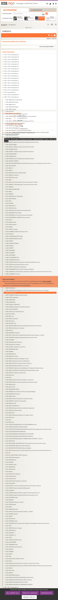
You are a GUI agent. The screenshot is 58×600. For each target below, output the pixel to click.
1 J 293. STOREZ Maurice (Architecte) (13, 547)
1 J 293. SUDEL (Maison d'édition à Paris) (14, 558)
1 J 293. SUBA (8, 556)
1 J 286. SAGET (8, 118)
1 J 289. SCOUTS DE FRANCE (11, 309)
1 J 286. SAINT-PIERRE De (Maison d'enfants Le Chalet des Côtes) (20, 132)
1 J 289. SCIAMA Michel (10, 302)
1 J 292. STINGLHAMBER (10, 542)
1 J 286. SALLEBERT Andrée (11, 149)
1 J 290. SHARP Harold (10, 384)
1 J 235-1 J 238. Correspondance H (11, 71)
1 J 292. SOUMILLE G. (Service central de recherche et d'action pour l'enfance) (23, 485)
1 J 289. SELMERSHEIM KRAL (11, 349)
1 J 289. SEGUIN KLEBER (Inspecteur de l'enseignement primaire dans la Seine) (23, 325)
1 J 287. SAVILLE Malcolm (11, 224)
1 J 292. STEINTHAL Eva (10, 530)
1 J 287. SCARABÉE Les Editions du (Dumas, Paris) (16, 231)
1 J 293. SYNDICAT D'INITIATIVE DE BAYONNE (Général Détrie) (19, 577)
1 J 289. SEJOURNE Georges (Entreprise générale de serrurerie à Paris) (21, 337)
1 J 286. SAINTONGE (9, 139)
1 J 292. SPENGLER (9, 499)
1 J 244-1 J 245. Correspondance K (11, 78)
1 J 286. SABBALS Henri (10, 104)
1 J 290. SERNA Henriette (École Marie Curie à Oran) (17, 365)
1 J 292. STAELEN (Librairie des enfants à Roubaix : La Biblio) (19, 511)
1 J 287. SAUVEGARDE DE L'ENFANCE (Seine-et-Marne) (17, 217)
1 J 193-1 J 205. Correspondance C (11, 59)
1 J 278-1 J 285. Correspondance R (11, 94)
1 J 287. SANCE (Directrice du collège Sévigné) (15, 172)
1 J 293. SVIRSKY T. (9, 572)
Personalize (46, 593)
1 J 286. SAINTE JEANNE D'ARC (12, 137)
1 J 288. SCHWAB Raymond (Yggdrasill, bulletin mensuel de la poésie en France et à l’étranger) (27, 290)
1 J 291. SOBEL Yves (9, 422)
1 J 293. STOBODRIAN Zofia (11, 544)
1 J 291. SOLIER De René (10, 459)
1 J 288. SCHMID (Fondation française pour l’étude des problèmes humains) (22, 262)
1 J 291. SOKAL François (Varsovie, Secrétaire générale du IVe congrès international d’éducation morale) (28, 450)
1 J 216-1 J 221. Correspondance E (11, 64)
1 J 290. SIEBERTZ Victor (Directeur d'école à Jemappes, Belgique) (20, 391)
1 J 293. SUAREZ (8, 554)
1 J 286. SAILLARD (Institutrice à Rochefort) (15, 123)
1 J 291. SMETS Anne (9, 417)
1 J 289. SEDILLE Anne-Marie (11, 318)
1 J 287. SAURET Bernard (10, 208)
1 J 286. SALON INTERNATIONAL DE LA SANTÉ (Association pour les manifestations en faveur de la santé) (28, 163)
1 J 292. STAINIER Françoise (11, 514)
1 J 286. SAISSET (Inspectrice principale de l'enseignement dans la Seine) (22, 142)
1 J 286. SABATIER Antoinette (11, 102)
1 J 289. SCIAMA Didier (10, 299)
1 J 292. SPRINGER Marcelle (11, 509)
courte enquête (46, 281)
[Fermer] (28, 277)
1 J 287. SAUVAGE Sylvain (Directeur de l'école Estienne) (18, 210)
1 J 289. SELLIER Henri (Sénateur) (12, 344)
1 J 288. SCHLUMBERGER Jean (12, 257)
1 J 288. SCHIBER (9, 241)
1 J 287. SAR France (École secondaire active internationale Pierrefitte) (21, 182)
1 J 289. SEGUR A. (9, 330)
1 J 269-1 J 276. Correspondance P (11, 90)
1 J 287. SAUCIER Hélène (10, 198)
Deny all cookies (30, 593)
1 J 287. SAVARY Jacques (10, 222)
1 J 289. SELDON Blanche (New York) (13, 342)
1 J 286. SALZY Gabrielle (10, 165)
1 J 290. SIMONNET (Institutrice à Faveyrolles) (15, 401)
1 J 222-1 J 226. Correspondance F (11, 66)
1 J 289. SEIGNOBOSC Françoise (12, 332)
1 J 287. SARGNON (9, 187)
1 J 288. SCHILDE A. (9, 245)
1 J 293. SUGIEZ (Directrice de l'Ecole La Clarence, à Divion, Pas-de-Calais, (22, 563)
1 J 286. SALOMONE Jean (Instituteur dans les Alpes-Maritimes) (19, 158)
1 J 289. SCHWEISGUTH (10, 292)
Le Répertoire (36, 10)
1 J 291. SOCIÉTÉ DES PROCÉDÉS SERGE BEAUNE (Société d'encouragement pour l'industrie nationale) (28, 429)
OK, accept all (13, 593)
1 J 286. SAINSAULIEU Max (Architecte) (14, 125)
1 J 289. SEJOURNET (9, 339)
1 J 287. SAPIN (8, 179)
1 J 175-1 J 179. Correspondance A (11, 54)
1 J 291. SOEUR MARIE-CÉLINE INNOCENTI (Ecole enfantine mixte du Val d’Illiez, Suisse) (25, 443)
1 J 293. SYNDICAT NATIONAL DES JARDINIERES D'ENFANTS (18, 584)
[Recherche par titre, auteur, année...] (27, 13)
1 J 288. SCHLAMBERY (10, 250)
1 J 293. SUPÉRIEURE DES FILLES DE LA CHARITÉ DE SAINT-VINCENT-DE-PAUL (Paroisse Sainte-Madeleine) (28, 565)
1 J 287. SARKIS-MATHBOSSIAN (12, 189)
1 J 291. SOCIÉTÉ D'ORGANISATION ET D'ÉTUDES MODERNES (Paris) (21, 424)
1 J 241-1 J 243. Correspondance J (11, 76)
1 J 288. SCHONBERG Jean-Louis (12, 274)
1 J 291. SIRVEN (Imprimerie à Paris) (13, 410)
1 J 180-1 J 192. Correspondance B (11, 57)
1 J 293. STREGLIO (9, 549)
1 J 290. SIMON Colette (10, 396)
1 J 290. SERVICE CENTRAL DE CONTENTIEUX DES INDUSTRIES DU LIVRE (22, 370)
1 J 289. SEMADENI (9, 351)
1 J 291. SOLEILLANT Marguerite (12, 457)
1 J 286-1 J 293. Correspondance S (11, 97)
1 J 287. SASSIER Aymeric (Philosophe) (14, 196)
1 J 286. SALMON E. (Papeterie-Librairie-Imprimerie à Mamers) (19, 151)
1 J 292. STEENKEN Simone (11, 521)
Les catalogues (10, 10)
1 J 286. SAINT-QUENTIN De (11, 135)
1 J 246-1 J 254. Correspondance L (11, 80)
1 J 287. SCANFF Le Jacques (11, 229)
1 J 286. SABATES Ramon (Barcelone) (13, 99)
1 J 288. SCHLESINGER (10, 255)
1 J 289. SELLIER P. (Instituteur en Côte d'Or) (15, 347)
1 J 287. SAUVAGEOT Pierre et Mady (13, 212)
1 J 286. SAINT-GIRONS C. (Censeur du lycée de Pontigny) (18, 130)
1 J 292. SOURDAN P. (9, 490)
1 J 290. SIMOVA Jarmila (10, 403)
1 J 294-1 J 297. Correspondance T (11, 587)
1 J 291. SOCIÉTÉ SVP (10, 441)
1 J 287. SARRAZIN (9, 194)
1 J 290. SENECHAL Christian (11, 356)
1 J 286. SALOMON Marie (10, 156)
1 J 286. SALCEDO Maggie (11, 144)
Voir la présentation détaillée (46, 46)
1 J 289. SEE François (9, 321)
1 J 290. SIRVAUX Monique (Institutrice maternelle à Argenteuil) (19, 408)
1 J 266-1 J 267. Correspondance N (11, 85)
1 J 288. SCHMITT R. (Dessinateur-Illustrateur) (15, 267)
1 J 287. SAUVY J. (9, 219)
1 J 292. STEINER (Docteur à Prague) (13, 528)
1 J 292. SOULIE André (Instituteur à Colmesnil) (16, 481)
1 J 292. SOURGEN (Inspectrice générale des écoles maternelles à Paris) (21, 495)
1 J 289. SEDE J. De (9, 316)
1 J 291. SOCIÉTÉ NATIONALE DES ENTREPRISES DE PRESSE (19, 436)
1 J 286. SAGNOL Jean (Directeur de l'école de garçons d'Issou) (19, 121)
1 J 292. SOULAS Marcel (10, 478)
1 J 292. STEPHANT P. (10, 532)
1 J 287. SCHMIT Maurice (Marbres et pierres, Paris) (16, 264)
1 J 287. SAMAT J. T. (9, 168)
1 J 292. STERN (8, 537)
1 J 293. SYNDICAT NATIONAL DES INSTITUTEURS (16, 582)
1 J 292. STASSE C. (9, 516)
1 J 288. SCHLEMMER (10, 252)
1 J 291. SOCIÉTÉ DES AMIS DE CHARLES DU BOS (16, 427)
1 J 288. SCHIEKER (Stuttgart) (12, 243)
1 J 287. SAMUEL (8, 170)
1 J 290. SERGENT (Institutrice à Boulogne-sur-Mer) (17, 358)
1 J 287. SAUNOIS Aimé (10, 205)
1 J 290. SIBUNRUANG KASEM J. (12, 389)
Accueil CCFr (4, 25)
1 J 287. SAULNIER (9, 203)
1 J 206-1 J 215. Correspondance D (11, 61)
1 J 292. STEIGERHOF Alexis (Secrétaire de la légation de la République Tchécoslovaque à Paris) (27, 523)
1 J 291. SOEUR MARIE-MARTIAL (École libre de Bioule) (17, 445)
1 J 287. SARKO (8, 191)
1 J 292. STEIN (8, 525)
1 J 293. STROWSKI (9, 551)
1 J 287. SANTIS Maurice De (11, 177)
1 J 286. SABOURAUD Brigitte (11, 107)
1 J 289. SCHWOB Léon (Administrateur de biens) (16, 295)
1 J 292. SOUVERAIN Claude (11, 497)
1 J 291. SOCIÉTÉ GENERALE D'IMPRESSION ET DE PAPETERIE (19, 434)
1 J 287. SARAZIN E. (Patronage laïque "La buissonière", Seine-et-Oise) (21, 184)
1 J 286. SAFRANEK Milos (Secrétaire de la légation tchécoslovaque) (20, 116)
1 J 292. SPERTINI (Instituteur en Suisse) (14, 502)
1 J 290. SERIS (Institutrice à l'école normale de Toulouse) (18, 363)
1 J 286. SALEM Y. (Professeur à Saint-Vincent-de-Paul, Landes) (19, 147)
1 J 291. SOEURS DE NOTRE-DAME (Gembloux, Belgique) (18, 448)
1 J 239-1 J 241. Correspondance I (10, 73)
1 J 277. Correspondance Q (9, 92)
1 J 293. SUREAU (8, 568)
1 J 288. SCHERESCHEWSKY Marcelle (13, 238)
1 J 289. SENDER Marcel (10, 354)
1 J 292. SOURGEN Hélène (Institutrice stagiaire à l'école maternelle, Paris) (22, 492)
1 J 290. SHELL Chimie (10, 387)
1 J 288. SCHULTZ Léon (10, 288)
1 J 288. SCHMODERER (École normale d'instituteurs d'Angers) (19, 269)
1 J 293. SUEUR (8, 561)
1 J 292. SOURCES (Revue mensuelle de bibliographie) (17, 488)
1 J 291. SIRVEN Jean (9, 412)
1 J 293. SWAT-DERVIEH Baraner (12, 575)
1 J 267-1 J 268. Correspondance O (11, 87)
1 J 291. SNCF (8, 419)
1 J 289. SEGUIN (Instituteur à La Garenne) (14, 328)
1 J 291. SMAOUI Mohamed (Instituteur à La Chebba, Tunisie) (19, 415)
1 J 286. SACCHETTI (9, 111)
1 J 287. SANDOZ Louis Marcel (12, 175)
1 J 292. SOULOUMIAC (10, 483)
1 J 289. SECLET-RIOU (10, 314)
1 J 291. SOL (7, 452)
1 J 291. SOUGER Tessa (10, 469)
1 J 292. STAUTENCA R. (10, 518)
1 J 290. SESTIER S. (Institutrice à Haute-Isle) (15, 372)
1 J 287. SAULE (8, 201)
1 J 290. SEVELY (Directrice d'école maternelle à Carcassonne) (19, 379)
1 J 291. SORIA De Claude (10, 464)
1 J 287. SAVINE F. (9, 227)
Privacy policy (29, 597)
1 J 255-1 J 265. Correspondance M (11, 83)
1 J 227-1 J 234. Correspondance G (11, 68)
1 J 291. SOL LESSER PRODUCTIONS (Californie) (16, 455)
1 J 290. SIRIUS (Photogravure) (12, 405)
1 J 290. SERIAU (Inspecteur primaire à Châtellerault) (17, 361)
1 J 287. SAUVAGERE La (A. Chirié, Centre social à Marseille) (18, 215)
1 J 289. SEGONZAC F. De (10, 323)
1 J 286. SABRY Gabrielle (10, 109)
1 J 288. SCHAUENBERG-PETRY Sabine (14, 236)
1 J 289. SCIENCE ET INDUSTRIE (12, 304)
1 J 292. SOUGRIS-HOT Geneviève (12, 474)
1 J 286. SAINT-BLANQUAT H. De (12, 128)
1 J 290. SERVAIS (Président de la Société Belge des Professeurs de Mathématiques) (24, 368)
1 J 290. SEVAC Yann (9, 375)
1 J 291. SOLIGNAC (9, 462)
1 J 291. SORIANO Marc (10, 467)
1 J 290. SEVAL (8, 377)
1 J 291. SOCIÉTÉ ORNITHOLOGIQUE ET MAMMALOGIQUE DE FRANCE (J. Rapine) (24, 438)
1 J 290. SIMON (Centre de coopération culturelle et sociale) (18, 398)
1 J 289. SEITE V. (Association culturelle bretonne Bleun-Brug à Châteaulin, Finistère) (24, 335)
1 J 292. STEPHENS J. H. (10, 535)
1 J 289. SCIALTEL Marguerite (11, 297)
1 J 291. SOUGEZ (8, 471)
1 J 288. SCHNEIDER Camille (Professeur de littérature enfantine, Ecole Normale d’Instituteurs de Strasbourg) (28, 271)
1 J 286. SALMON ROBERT (11, 154)
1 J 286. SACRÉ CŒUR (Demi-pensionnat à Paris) (16, 114)
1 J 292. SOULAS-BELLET (10, 476)
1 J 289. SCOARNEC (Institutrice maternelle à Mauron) (17, 307)
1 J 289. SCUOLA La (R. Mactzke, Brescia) (14, 311)
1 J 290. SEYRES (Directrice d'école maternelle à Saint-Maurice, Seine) (21, 382)
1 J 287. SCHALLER (9, 234)
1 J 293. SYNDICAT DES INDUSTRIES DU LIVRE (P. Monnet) (18, 579)
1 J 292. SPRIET (8, 507)
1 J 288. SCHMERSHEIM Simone (12, 259)
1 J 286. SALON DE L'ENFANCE (12, 161)
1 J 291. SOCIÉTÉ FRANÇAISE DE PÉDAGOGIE (15, 431)
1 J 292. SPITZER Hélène (10, 504)
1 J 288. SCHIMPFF (9, 248)
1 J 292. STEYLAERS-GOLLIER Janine (13, 539)
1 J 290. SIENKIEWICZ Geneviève (12, 394)
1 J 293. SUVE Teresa (9, 570)
